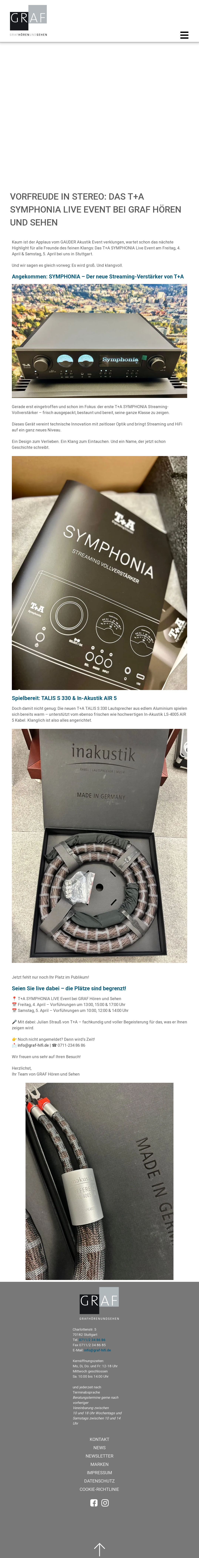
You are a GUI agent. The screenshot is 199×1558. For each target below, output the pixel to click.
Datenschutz (99, 1481)
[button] (183, 35)
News (99, 1447)
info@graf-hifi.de (33, 1045)
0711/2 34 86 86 (92, 1340)
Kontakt (99, 1439)
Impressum (99, 1472)
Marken (99, 1464)
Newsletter (99, 1456)
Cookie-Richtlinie (99, 1489)
